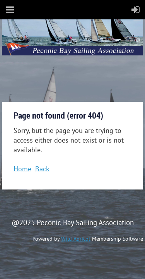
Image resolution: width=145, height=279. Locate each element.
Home (22, 168)
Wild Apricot (75, 238)
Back (42, 168)
